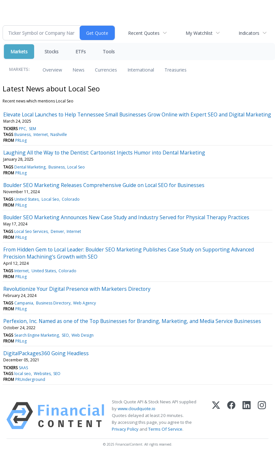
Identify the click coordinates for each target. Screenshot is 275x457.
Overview (52, 70)
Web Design (83, 335)
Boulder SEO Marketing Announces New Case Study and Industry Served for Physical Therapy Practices (126, 217)
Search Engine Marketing (36, 335)
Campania (23, 303)
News (78, 70)
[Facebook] (231, 415)
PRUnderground (30, 379)
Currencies (106, 70)
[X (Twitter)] (216, 415)
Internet (40, 134)
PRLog (21, 140)
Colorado (71, 199)
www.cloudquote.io (136, 408)
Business (22, 134)
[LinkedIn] (246, 415)
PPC (22, 128)
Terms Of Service (165, 429)
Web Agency (84, 303)
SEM (32, 128)
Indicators (249, 33)
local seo (22, 373)
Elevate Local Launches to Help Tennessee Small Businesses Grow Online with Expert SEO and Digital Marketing (137, 114)
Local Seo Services (31, 231)
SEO (65, 335)
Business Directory (53, 303)
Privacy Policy (125, 429)
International (140, 70)
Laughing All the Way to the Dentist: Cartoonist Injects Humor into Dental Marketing (104, 152)
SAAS (23, 367)
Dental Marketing (30, 167)
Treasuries (175, 70)
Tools (109, 51)
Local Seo (76, 167)
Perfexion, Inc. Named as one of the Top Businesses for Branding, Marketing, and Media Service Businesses (132, 321)
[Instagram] (261, 415)
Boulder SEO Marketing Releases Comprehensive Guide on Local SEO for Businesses (103, 185)
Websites (42, 373)
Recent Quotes (144, 33)
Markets (19, 51)
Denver (57, 231)
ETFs (80, 51)
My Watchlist (199, 33)
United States (26, 199)
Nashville (58, 134)
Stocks (52, 51)
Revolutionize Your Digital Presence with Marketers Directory (77, 288)
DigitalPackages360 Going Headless (46, 353)
